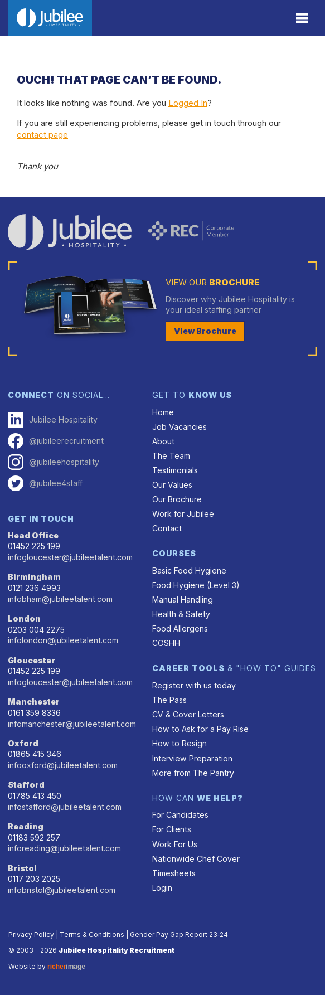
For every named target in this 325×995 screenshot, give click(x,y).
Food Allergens (180, 628)
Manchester (34, 701)
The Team (171, 455)
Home (163, 412)
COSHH (166, 643)
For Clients (171, 829)
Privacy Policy (31, 934)
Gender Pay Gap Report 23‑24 (179, 934)
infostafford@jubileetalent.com (65, 807)
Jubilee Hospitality (53, 420)
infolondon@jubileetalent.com (63, 640)
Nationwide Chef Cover (196, 858)
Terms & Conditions (92, 934)
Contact (167, 528)
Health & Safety (181, 614)
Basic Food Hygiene (189, 570)
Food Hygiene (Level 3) (196, 585)
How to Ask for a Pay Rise (200, 729)
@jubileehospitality (53, 462)
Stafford (26, 784)
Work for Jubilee (183, 513)
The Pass (169, 700)
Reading (25, 826)
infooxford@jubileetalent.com (63, 765)
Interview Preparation (192, 758)
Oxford (23, 743)
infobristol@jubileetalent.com (61, 890)
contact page (42, 134)
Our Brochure (177, 499)
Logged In (187, 103)
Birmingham (34, 576)
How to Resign (179, 743)
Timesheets (174, 873)
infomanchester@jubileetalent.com (72, 724)
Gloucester (31, 660)
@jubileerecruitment (56, 441)
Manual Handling (182, 599)
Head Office (33, 535)
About (163, 441)
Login (162, 887)
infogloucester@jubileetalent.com (70, 557)
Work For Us (174, 844)
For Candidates (180, 814)
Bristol (22, 868)
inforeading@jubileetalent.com (64, 848)
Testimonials (175, 470)
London (24, 618)
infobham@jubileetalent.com (60, 599)
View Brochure (205, 331)
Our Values (172, 484)
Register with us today (194, 685)
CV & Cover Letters (188, 714)
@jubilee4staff (45, 483)
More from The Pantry (193, 773)
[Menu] (302, 18)
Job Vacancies (179, 426)
